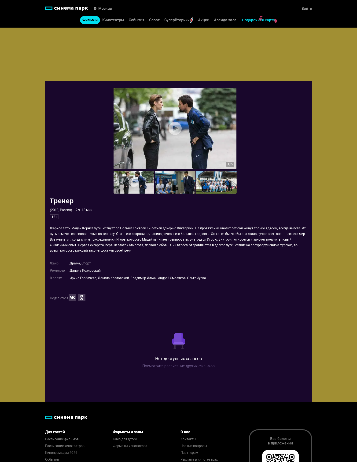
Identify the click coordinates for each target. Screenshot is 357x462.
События (136, 20)
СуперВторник (178, 20)
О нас (185, 432)
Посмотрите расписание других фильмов (178, 366)
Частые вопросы (193, 446)
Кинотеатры (113, 20)
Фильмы (90, 20)
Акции (203, 20)
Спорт (154, 20)
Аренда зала (225, 20)
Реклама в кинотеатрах (199, 459)
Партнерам (189, 453)
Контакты (188, 439)
